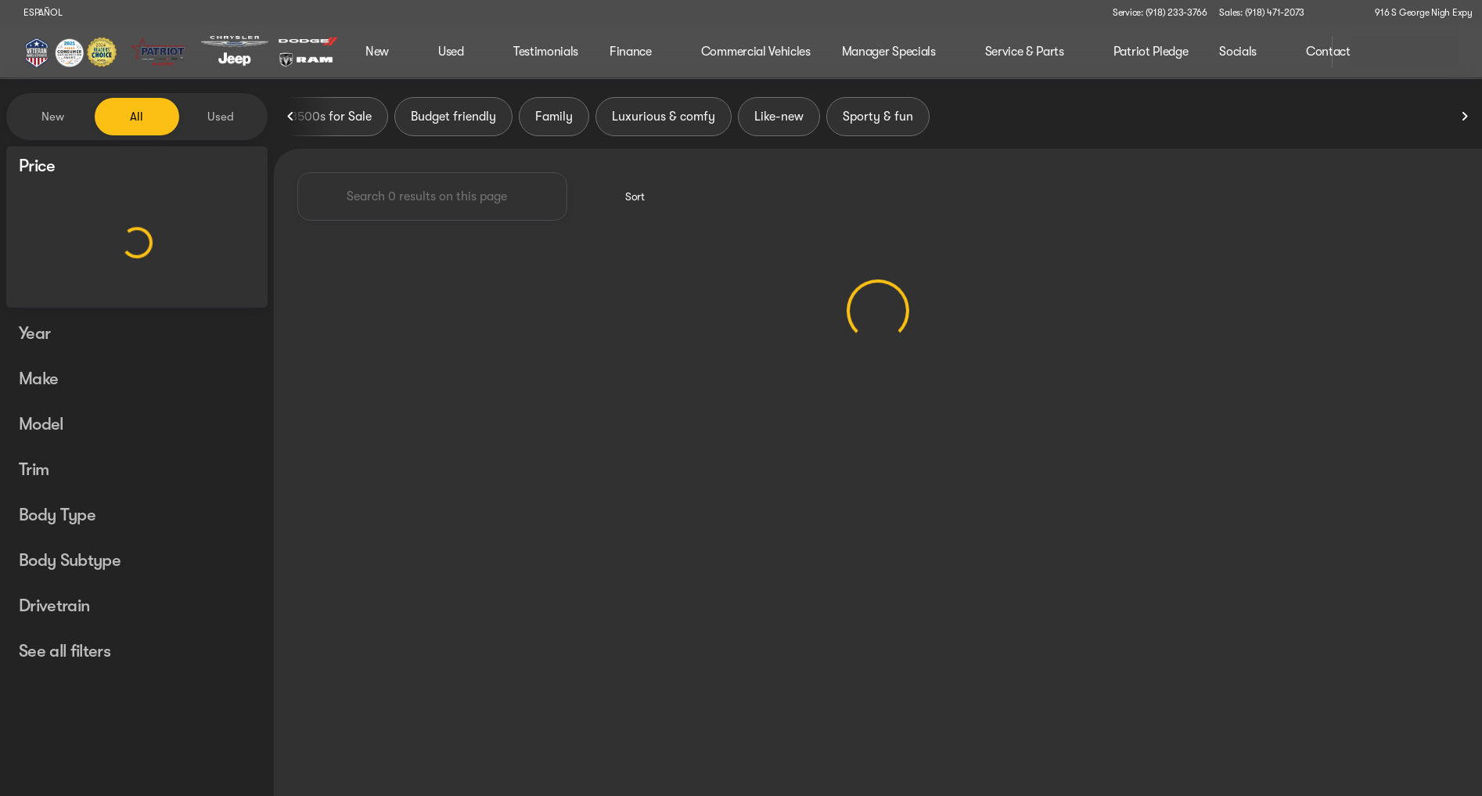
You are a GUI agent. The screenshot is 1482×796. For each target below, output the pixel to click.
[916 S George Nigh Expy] (1417, 12)
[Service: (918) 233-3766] (1160, 12)
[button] (1338, 12)
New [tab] (52, 117)
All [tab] (136, 117)
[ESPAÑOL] (35, 12)
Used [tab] (220, 117)
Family (554, 117)
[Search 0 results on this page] (432, 196)
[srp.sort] (626, 196)
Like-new (779, 117)
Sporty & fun (878, 117)
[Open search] (1300, 51)
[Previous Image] (291, 117)
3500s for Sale (331, 117)
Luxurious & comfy (663, 117)
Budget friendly (453, 117)
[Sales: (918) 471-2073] (1262, 12)
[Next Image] (1465, 117)
